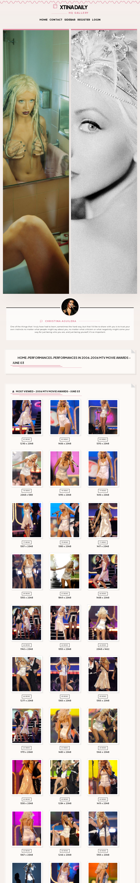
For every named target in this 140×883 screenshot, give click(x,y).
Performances (40, 357)
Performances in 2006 (71, 357)
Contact (55, 19)
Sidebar (69, 19)
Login (96, 19)
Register (83, 19)
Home (43, 19)
